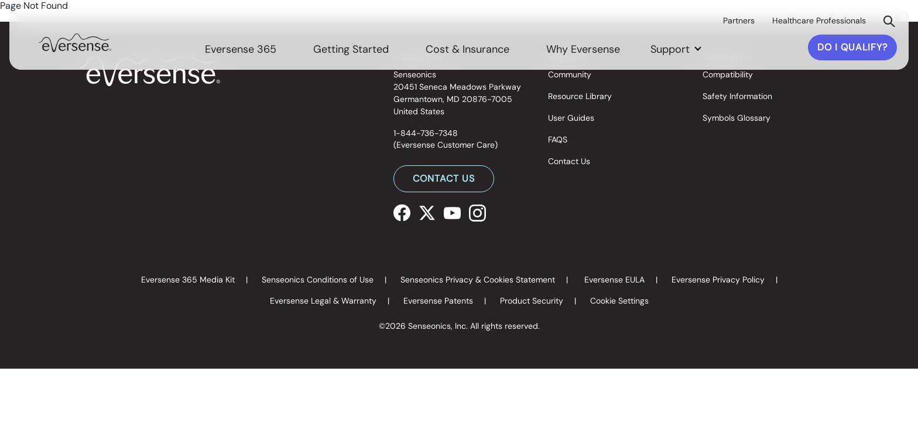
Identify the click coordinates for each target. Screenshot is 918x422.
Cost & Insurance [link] (467, 49)
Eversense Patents (438, 300)
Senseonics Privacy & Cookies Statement (477, 279)
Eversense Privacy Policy (718, 279)
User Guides (571, 118)
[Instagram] (477, 212)
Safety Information (737, 96)
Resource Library (580, 96)
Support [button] (671, 49)
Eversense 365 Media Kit (188, 279)
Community (569, 74)
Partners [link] (739, 20)
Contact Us (569, 161)
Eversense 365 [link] (240, 49)
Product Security (531, 300)
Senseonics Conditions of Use (318, 279)
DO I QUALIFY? (852, 47)
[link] (75, 42)
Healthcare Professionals (819, 20)
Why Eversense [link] (583, 49)
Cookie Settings (619, 300)
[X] (427, 212)
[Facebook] (401, 212)
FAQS (557, 139)
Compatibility (728, 74)
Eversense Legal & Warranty (323, 300)
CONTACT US (444, 178)
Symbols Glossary (736, 118)
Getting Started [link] (351, 49)
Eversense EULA (614, 279)
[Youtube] (452, 212)
